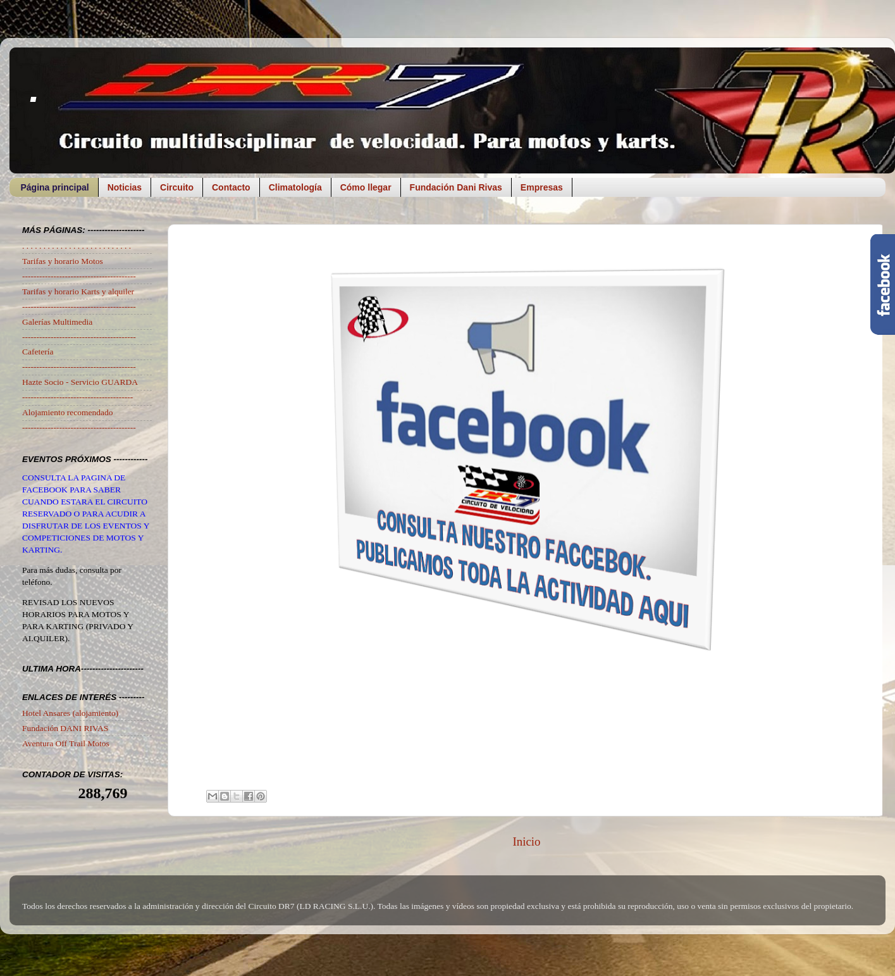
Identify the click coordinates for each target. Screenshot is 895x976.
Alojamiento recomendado (67, 412)
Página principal (55, 187)
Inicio (526, 841)
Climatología (295, 187)
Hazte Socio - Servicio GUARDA (80, 382)
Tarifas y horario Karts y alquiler (78, 291)
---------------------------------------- (79, 276)
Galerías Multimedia (57, 322)
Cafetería (37, 351)
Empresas (542, 187)
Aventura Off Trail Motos (65, 743)
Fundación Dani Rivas (456, 187)
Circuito (177, 187)
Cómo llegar (366, 187)
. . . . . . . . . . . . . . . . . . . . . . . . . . (76, 246)
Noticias (125, 187)
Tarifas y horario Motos (62, 261)
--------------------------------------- (77, 397)
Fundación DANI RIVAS (65, 728)
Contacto (231, 187)
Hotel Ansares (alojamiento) (70, 713)
